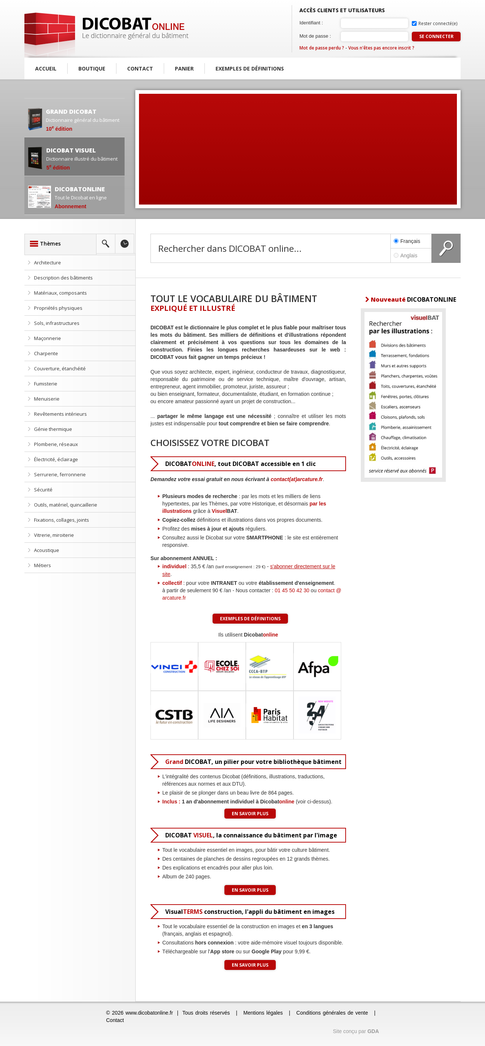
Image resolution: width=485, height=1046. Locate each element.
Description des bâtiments (63, 277)
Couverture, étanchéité (60, 368)
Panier (184, 68)
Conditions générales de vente (332, 1013)
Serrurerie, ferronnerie (60, 474)
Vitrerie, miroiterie (54, 535)
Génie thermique (53, 429)
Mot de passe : (315, 36)
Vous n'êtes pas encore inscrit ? (381, 48)
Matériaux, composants (60, 292)
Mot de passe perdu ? (321, 48)
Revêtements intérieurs (60, 414)
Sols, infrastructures (56, 323)
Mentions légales (263, 1013)
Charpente (46, 353)
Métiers (42, 565)
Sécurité (43, 489)
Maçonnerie (47, 338)
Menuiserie (47, 398)
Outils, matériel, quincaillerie (65, 504)
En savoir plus (250, 813)
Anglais (411, 255)
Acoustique (46, 550)
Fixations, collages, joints (61, 520)
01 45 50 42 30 (292, 590)
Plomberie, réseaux (56, 444)
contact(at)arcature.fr (297, 479)
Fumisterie (45, 383)
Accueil (46, 68)
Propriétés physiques (58, 308)
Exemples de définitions (250, 68)
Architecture (47, 262)
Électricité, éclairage (56, 459)
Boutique (91, 68)
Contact (140, 68)
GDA (373, 1031)
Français (407, 241)
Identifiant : (311, 22)
